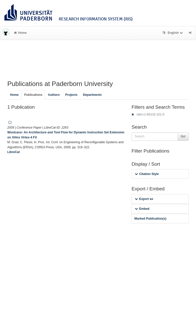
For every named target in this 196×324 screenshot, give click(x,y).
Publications (33, 95)
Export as (144, 199)
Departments (92, 95)
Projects (71, 95)
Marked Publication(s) (150, 218)
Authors (54, 95)
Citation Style (147, 174)
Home (20, 33)
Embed (142, 209)
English (173, 33)
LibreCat (13, 152)
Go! (183, 136)
